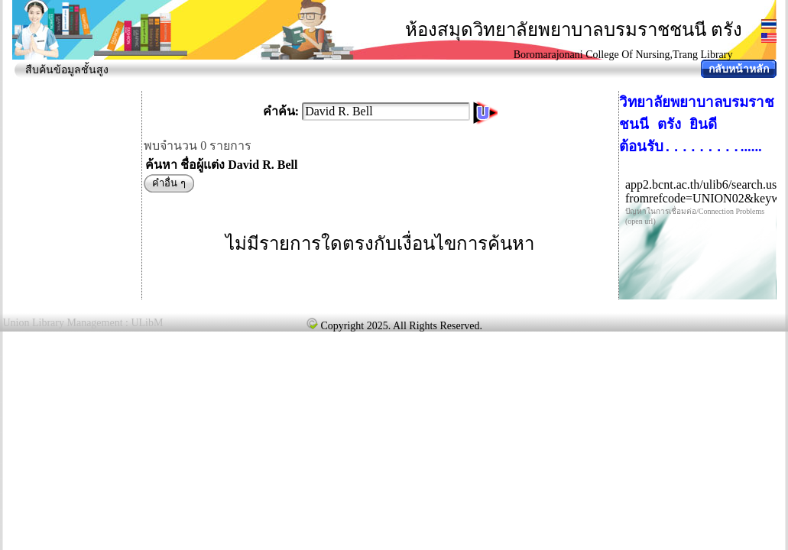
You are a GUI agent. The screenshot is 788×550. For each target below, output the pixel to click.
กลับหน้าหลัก (739, 69)
